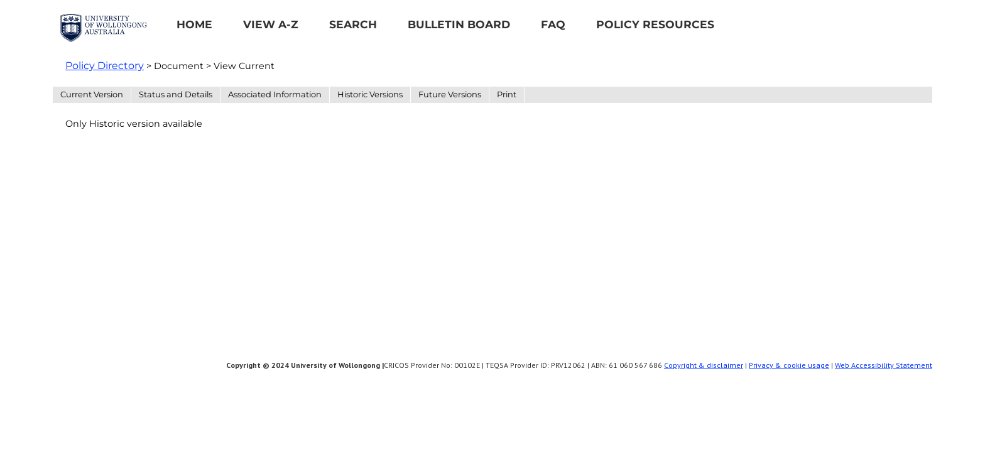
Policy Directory (104, 66)
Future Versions (449, 94)
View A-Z (270, 24)
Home (194, 24)
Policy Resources (655, 24)
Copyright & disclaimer (703, 365)
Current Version (91, 94)
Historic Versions (370, 94)
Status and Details (175, 94)
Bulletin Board (459, 24)
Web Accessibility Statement (883, 365)
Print (506, 94)
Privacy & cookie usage (789, 365)
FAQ (553, 24)
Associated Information (275, 94)
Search (353, 24)
